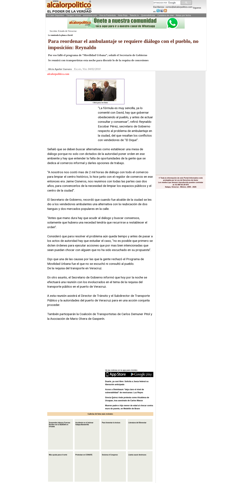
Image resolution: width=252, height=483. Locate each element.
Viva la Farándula (107, 15)
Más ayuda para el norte (58, 454)
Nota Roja (122, 15)
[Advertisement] (71, 126)
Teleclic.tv (134, 15)
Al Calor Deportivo (55, 15)
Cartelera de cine (166, 15)
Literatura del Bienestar (137, 422)
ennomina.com (90, 15)
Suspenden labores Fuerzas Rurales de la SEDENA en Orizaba (59, 424)
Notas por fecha (183, 15)
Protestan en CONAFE (83, 454)
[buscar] (166, 2)
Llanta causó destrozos (137, 454)
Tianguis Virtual (73, 15)
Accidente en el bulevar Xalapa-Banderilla (84, 423)
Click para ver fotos (100, 91)
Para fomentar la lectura (111, 422)
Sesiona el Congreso (110, 454)
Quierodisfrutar (148, 15)
